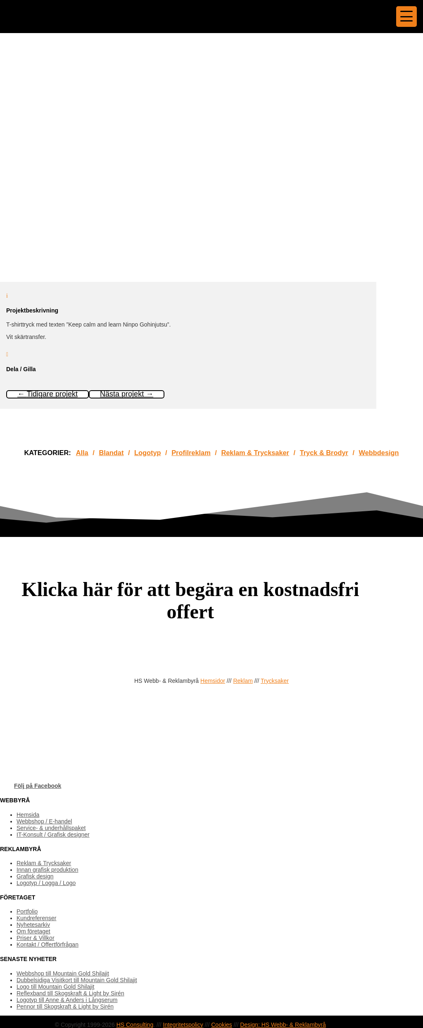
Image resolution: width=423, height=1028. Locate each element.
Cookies (221, 1024)
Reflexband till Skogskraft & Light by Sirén (70, 993)
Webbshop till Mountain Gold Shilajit (63, 973)
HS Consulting (135, 1024)
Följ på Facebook (37, 785)
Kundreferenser (37, 918)
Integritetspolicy (183, 1024)
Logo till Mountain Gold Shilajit (55, 986)
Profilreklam (191, 452)
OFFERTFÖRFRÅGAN (37, 649)
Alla (82, 452)
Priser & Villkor (36, 938)
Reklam (242, 680)
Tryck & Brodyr (324, 452)
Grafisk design (35, 876)
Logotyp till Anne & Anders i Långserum (67, 1000)
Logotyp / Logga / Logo (46, 883)
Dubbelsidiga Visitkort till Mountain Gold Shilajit (77, 980)
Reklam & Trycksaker (255, 452)
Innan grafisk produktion (47, 869)
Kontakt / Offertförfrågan (47, 944)
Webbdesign (379, 452)
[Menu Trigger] (406, 16)
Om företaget (33, 931)
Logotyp (147, 452)
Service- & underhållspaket (51, 828)
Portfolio (27, 911)
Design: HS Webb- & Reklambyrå (283, 1024)
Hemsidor (212, 680)
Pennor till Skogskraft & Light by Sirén (65, 1006)
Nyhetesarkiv (33, 924)
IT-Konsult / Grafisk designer (53, 834)
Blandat (111, 452)
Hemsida (28, 814)
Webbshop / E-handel (44, 821)
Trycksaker (275, 680)
